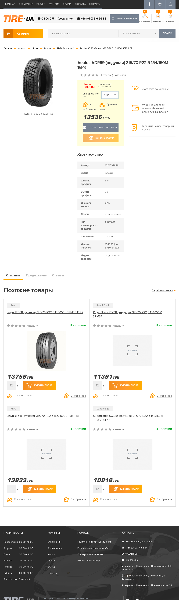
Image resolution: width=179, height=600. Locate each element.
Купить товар (39, 385)
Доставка (80, 4)
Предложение (36, 275)
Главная (10, 4)
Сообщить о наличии (100, 127)
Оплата (67, 4)
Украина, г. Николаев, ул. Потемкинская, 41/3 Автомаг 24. (146, 568)
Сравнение (144, 18)
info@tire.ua (130, 560)
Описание (13, 275)
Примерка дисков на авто (90, 554)
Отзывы (58, 275)
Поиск (167, 33)
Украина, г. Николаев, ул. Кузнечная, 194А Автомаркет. (145, 577)
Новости (52, 573)
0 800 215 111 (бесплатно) (137, 541)
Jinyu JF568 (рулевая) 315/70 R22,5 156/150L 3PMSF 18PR (45, 312)
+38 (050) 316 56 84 (134, 547)
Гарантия (54, 4)
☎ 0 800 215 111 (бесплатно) (55, 18)
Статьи (51, 567)
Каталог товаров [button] (16, 33)
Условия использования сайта (93, 548)
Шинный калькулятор (88, 560)
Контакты (94, 4)
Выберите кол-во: (91, 95)
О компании (26, 4)
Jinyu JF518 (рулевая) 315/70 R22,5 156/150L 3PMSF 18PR (45, 416)
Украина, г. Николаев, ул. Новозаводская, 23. (147, 585)
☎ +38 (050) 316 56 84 (91, 18)
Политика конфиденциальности (94, 541)
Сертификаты (55, 548)
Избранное (158, 18)
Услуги (41, 4)
